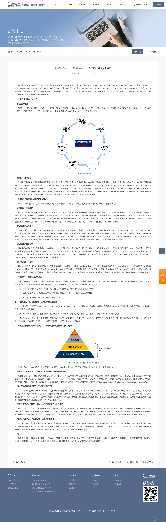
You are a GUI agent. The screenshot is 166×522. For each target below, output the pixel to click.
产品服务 (68, 4)
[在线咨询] (162, 276)
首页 (56, 4)
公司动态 (37, 52)
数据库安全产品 (14, 480)
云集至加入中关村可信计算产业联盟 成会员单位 (135, 462)
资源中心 (109, 4)
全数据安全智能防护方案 (42, 480)
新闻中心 (29, 52)
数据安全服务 (13, 488)
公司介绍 (117, 480)
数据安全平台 (13, 484)
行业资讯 (153, 52)
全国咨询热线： (149, 482)
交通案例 (72, 480)
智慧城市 (72, 484)
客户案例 (96, 4)
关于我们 (123, 4)
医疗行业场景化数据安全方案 (43, 492)
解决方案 (82, 4)
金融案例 (72, 488)
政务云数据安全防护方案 (42, 488)
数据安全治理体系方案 (41, 484)
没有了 (22, 462)
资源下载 (95, 484)
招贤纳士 (117, 484)
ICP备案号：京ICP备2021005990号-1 (103, 511)
